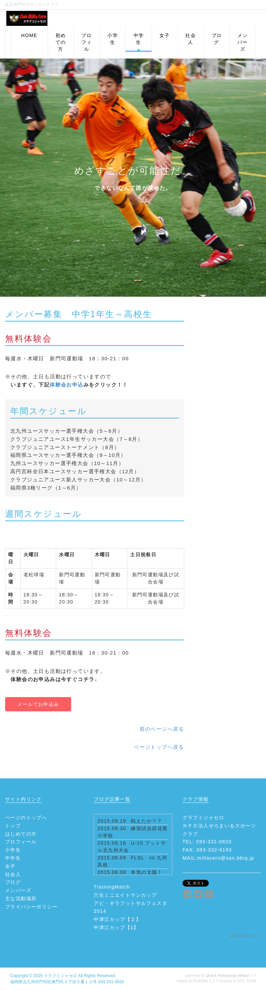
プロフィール (20, 841)
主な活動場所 (20, 898)
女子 (10, 866)
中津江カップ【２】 (117, 919)
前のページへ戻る (162, 729)
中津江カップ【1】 (116, 927)
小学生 (13, 850)
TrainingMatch (112, 887)
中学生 (13, 858)
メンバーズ (18, 890)
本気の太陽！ (146, 872)
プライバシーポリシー (31, 906)
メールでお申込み (38, 704)
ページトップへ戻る (159, 747)
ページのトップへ (26, 817)
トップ (13, 825)
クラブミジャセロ (60, 975)
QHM (251, 981)
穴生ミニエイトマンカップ (125, 895)
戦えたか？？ (146, 821)
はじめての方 (20, 834)
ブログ (13, 882)
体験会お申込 (66, 384)
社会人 (13, 874)
